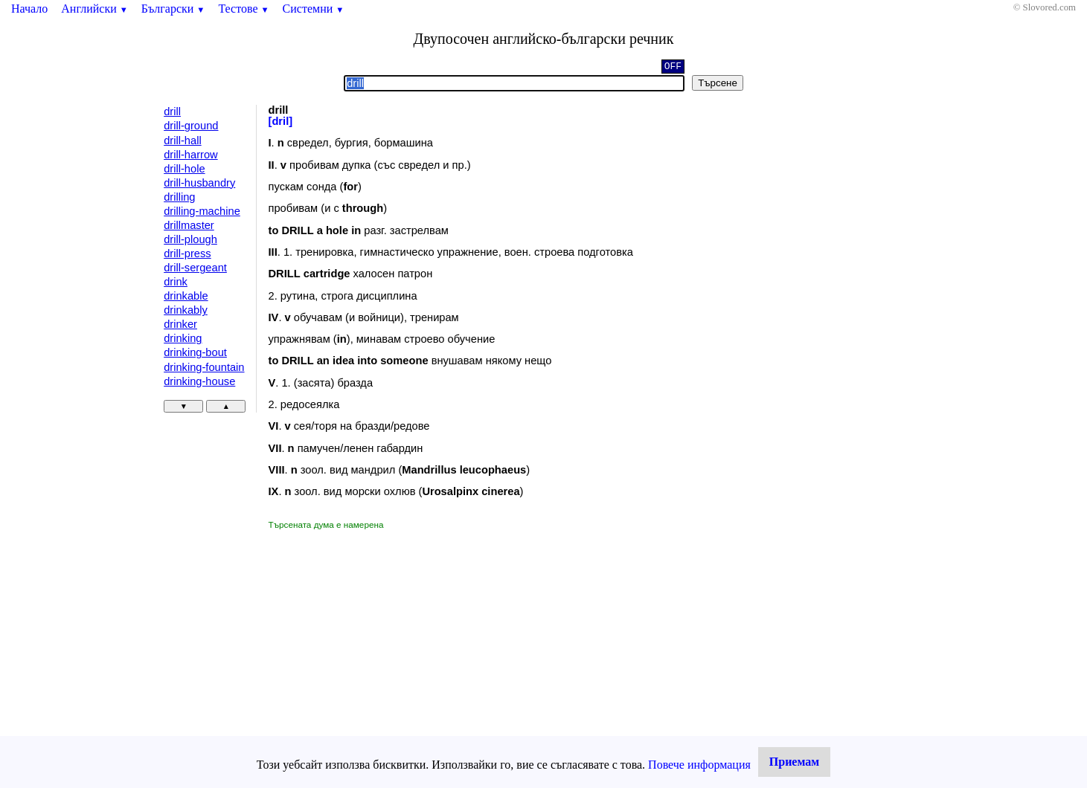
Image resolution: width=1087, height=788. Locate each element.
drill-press (187, 253)
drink (175, 282)
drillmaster (189, 225)
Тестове (243, 8)
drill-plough (190, 239)
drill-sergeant (195, 268)
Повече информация (699, 764)
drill (172, 111)
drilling (179, 197)
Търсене (717, 82)
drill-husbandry (199, 183)
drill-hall (183, 140)
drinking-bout (195, 352)
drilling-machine (202, 211)
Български (173, 8)
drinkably (186, 310)
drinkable (186, 296)
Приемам (794, 761)
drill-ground (191, 126)
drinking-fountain (204, 367)
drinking (183, 338)
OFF (673, 65)
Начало (29, 8)
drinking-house (199, 381)
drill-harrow (190, 155)
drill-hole (184, 169)
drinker (180, 324)
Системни (313, 8)
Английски (94, 8)
